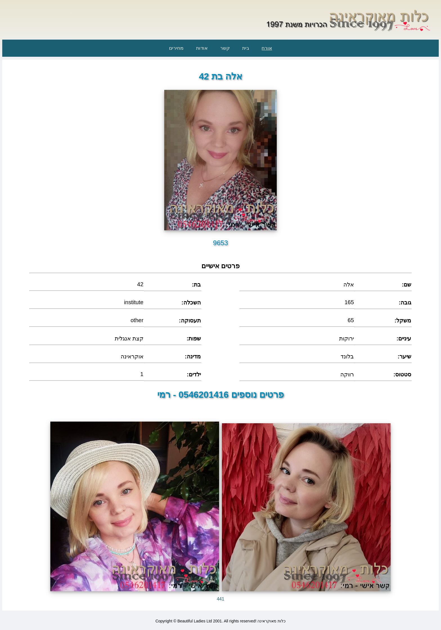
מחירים (176, 48)
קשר (225, 48)
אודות (202, 48)
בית (245, 48)
